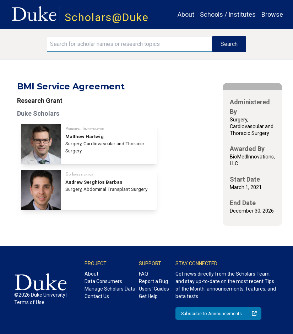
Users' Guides (154, 289)
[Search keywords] (129, 44)
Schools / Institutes (228, 14)
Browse (272, 14)
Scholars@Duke (107, 17)
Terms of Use (29, 302)
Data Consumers (103, 281)
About (186, 14)
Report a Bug (153, 281)
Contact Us (97, 296)
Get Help (148, 296)
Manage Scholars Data (110, 289)
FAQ (143, 274)
